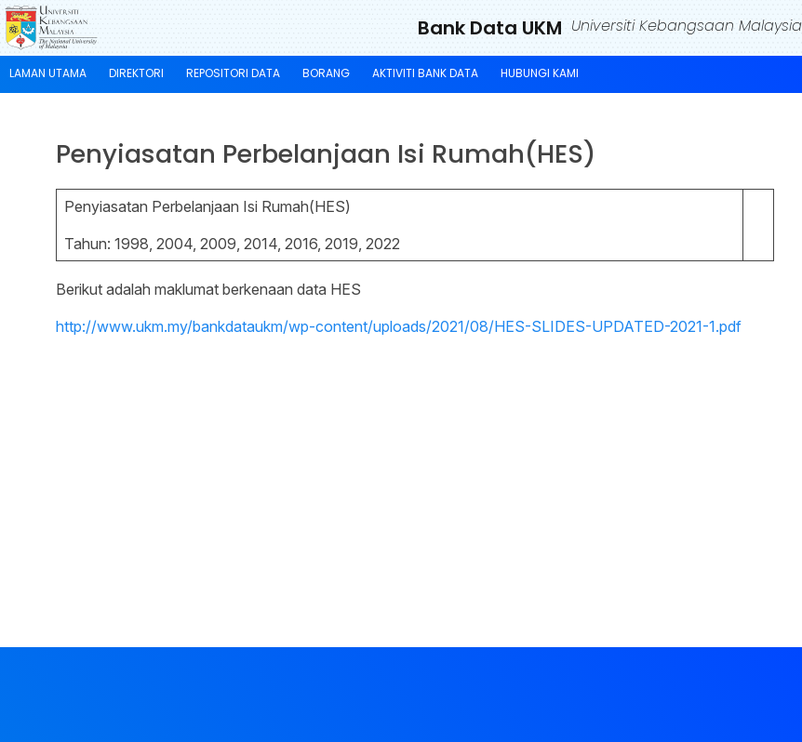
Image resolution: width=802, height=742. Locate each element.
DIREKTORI (136, 73)
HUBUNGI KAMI (540, 73)
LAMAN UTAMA (48, 73)
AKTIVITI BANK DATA (425, 73)
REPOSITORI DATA (233, 73)
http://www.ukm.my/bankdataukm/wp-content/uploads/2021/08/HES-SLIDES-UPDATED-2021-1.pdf (399, 326)
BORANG (326, 73)
